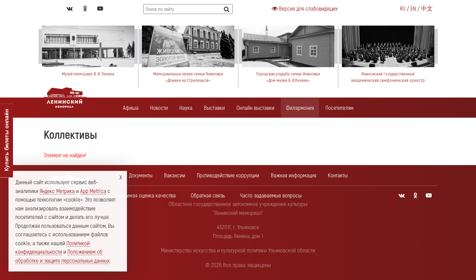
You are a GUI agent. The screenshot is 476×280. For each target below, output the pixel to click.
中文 (427, 8)
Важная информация (293, 175)
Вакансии (174, 175)
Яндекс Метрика (57, 190)
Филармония (300, 107)
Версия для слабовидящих (304, 8)
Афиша (131, 107)
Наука (185, 107)
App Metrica (93, 190)
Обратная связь (208, 195)
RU (402, 8)
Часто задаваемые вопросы (271, 195)
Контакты (338, 175)
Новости (159, 107)
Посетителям (340, 107)
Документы (141, 175)
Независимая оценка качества (142, 195)
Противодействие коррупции (228, 175)
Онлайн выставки (255, 107)
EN (413, 8)
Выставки (214, 107)
